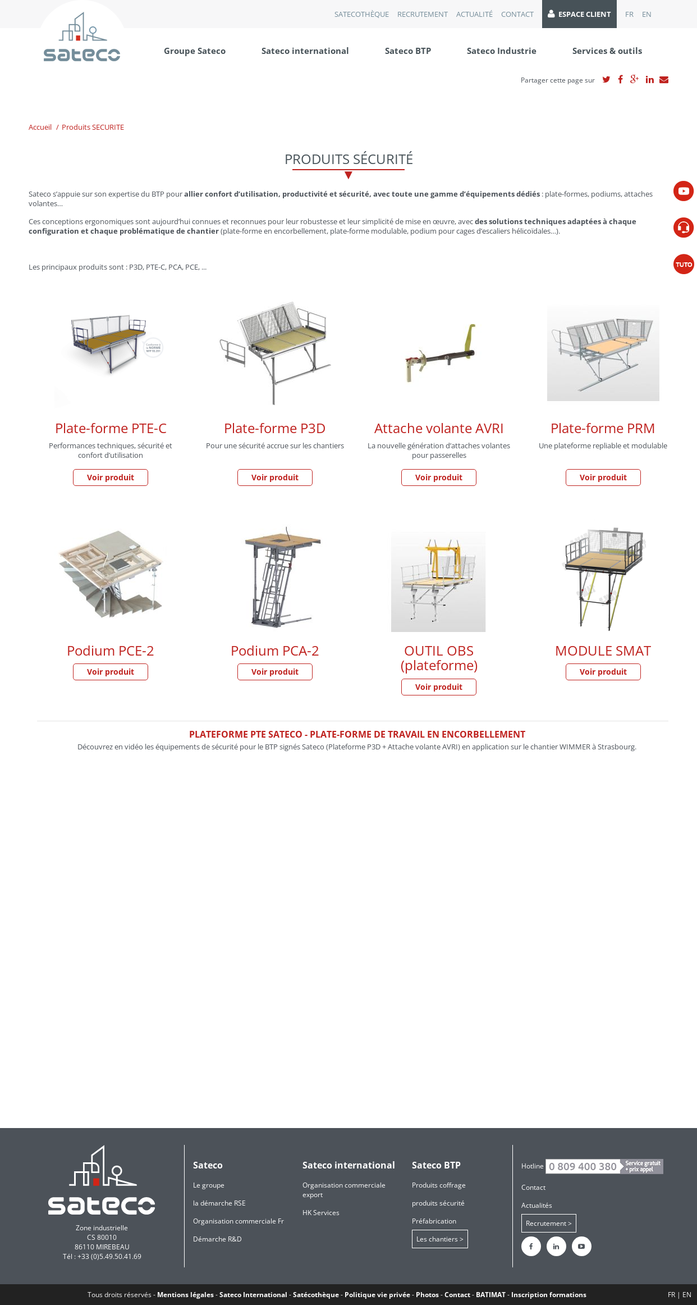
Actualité (474, 14)
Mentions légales (185, 1294)
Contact (517, 14)
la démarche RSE (219, 1203)
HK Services (321, 1212)
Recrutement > (549, 1223)
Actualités (536, 1205)
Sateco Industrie (501, 50)
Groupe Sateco (195, 50)
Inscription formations (548, 1294)
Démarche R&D (217, 1239)
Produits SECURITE (93, 127)
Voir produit (110, 477)
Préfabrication (434, 1221)
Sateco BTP (408, 50)
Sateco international (305, 50)
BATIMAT (491, 1294)
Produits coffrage (439, 1185)
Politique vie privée (377, 1294)
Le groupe (208, 1185)
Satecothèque (361, 14)
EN (647, 14)
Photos (427, 1294)
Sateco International (253, 1294)
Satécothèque (316, 1294)
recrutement (422, 14)
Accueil (40, 127)
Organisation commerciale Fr (238, 1221)
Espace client (580, 14)
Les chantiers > (440, 1239)
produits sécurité (438, 1203)
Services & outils (607, 50)
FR (629, 14)
